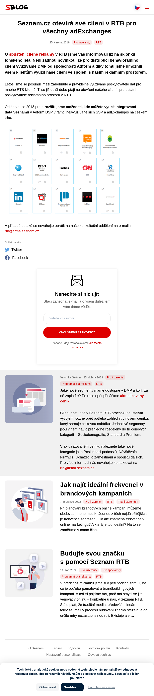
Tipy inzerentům (128, 501)
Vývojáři (74, 648)
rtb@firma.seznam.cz (22, 231)
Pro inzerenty (82, 42)
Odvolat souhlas (99, 654)
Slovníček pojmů (98, 648)
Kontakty (122, 648)
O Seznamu (36, 648)
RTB (98, 42)
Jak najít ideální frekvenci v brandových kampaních (101, 489)
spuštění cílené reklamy (31, 54)
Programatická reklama (76, 383)
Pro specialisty (112, 570)
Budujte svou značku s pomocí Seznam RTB (94, 558)
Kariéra (57, 648)
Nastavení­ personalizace (63, 654)
